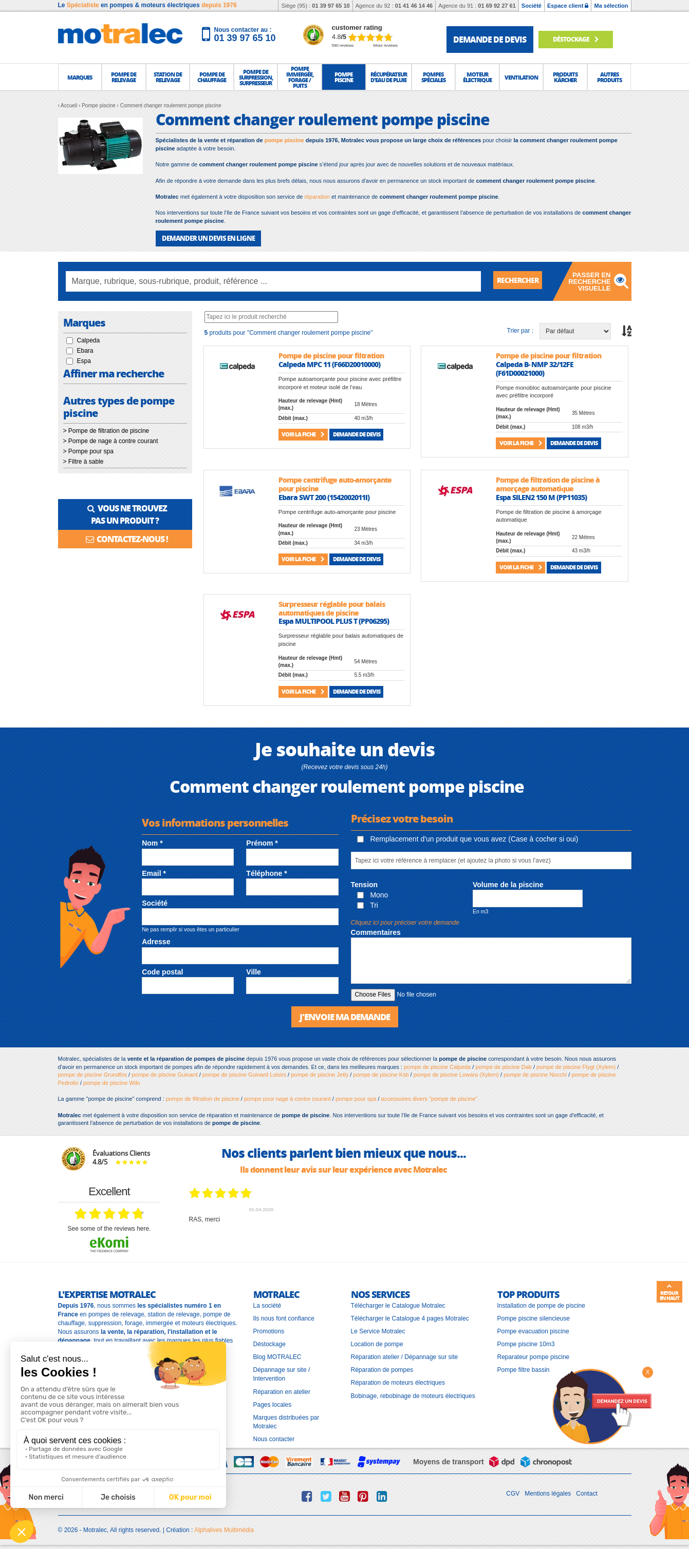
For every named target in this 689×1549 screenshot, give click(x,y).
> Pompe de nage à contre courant (110, 440)
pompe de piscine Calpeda (437, 1065)
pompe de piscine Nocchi (535, 1073)
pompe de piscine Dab (503, 1065)
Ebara (85, 350)
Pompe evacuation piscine (533, 1330)
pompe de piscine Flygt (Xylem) (576, 1065)
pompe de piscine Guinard (164, 1073)
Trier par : (520, 330)
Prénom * (261, 842)
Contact (586, 1492)
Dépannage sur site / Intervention (281, 1373)
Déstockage (579, 39)
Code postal (162, 971)
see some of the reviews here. (109, 1227)
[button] (80, 77)
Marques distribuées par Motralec (286, 1421)
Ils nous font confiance (283, 1317)
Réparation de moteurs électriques (398, 1381)
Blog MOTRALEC (277, 1356)
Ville (253, 971)
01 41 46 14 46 (414, 6)
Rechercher (521, 280)
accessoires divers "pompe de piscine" (429, 1098)
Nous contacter (274, 1438)
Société (532, 6)
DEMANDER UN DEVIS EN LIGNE (204, 238)
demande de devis (489, 39)
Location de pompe (377, 1343)
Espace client (567, 6)
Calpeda (88, 339)
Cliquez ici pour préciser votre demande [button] (405, 922)
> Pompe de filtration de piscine (106, 430)
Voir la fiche (303, 433)
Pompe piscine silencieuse (533, 1317)
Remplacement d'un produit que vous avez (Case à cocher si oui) (468, 838)
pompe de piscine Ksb (380, 1073)
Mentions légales (548, 1492)
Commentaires (376, 932)
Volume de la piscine (508, 884)
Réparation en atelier (281, 1390)
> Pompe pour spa (88, 450)
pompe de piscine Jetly (319, 1073)
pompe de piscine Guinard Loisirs (244, 1073)
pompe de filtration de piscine (202, 1098)
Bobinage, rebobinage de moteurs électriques (413, 1394)
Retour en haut (669, 1292)
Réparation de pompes (382, 1368)
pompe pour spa (356, 1098)
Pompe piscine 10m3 (526, 1343)
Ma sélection (611, 6)
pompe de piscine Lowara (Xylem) (456, 1073)
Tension (364, 884)
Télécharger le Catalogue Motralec (398, 1304)
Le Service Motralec (378, 1330)
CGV (512, 1492)
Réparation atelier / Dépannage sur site (404, 1356)
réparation (317, 197)
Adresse (156, 941)
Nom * (152, 842)
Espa (84, 360)
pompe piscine (284, 140)
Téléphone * (266, 873)
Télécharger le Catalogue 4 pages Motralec (410, 1317)
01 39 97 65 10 (330, 6)
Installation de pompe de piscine (541, 1304)
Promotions (269, 1330)
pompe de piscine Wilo (111, 1082)
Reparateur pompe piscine (533, 1356)
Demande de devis (356, 433)
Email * (154, 873)
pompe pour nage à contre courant (287, 1098)
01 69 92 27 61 (496, 6)
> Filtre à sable (83, 461)
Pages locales (272, 1403)
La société (267, 1304)
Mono (372, 894)
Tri (367, 905)
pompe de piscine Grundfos (92, 1073)
